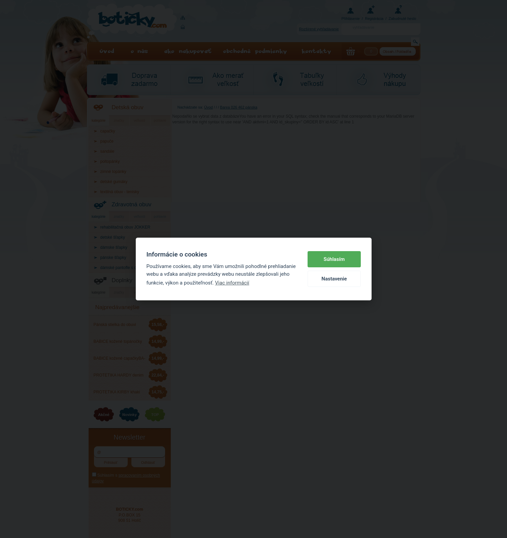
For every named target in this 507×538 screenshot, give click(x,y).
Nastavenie (334, 279)
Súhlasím (334, 259)
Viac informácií (232, 283)
